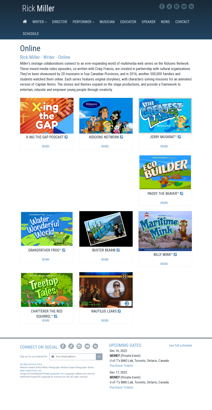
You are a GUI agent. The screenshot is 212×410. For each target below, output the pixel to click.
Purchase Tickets (121, 365)
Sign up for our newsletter (33, 356)
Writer (39, 22)
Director (59, 22)
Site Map (24, 364)
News (165, 22)
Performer (83, 22)
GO (99, 356)
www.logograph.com (54, 373)
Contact (182, 22)
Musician (107, 22)
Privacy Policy (36, 364)
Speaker (148, 22)
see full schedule (180, 345)
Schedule (31, 34)
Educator (128, 22)
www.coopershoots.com (30, 370)
